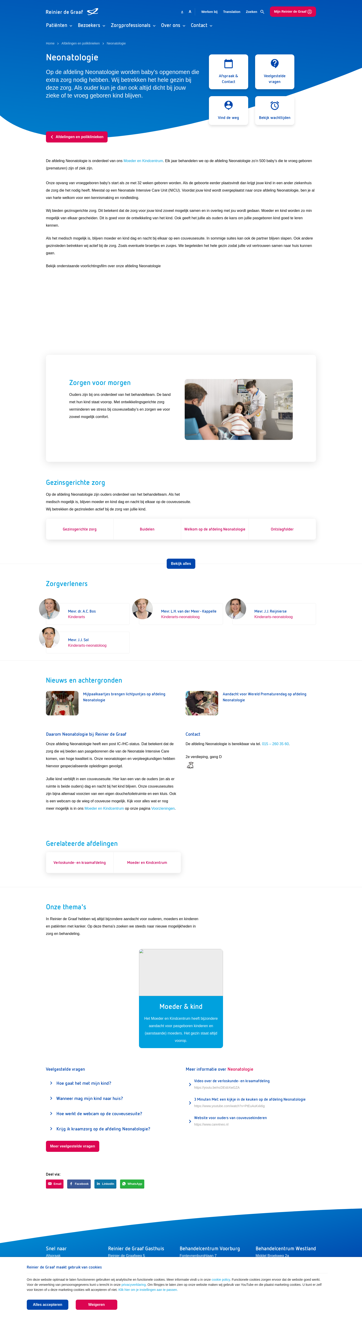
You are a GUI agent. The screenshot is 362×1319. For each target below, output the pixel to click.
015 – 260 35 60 (275, 744)
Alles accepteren (47, 1305)
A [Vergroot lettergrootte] (190, 12)
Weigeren (96, 1305)
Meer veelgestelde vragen (72, 1146)
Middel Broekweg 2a (272, 1256)
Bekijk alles (181, 564)
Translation (231, 12)
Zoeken (255, 12)
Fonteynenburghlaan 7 (198, 1256)
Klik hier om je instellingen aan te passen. (148, 1290)
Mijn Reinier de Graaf (293, 11)
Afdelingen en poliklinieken (76, 137)
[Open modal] (228, 71)
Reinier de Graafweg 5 (126, 1256)
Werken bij (209, 12)
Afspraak (53, 1256)
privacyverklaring (133, 1284)
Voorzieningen (163, 808)
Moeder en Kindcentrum (143, 161)
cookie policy (221, 1279)
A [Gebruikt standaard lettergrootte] (182, 12)
